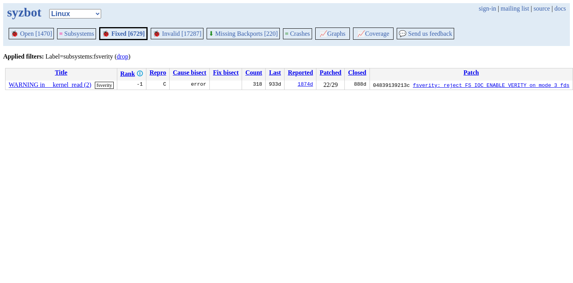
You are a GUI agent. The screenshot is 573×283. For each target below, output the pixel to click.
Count (253, 72)
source (542, 8)
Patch (471, 72)
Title (61, 72)
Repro (158, 72)
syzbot (24, 12)
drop (122, 56)
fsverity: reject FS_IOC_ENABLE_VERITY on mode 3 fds (491, 84)
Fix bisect (225, 72)
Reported (300, 72)
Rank (127, 73)
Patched (330, 72)
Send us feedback (425, 33)
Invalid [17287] (177, 33)
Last (275, 72)
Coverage (373, 33)
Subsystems (76, 33)
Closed (357, 72)
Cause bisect (189, 72)
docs (560, 8)
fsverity (104, 85)
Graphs (333, 33)
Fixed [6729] (123, 33)
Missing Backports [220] (243, 33)
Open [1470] (31, 33)
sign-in (487, 8)
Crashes (297, 33)
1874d (305, 84)
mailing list (515, 8)
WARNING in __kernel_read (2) (50, 84)
